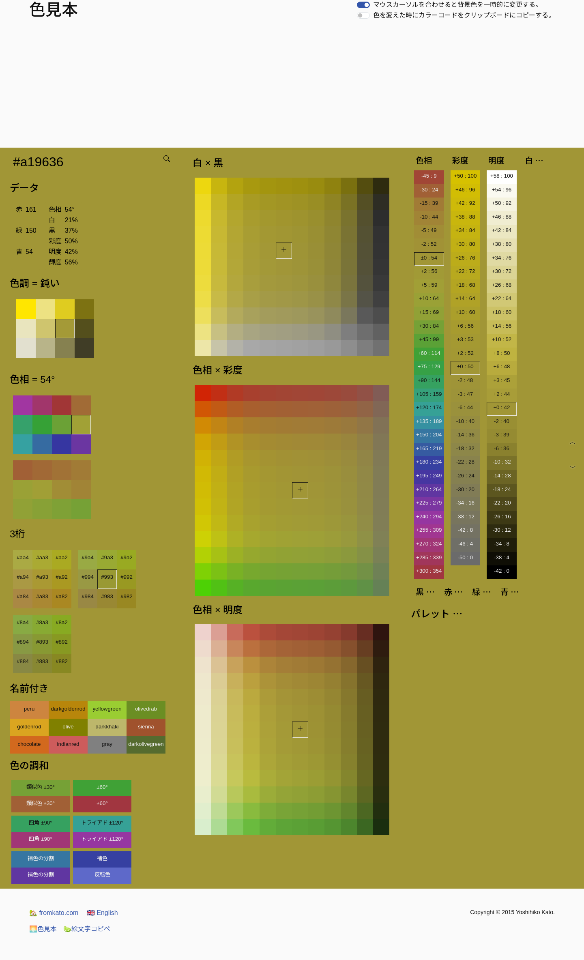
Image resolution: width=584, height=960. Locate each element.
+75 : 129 (429, 366)
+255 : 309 (429, 530)
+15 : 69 (429, 312)
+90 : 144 (429, 380)
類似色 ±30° (40, 787)
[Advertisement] (292, 87)
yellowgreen (106, 709)
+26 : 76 (465, 258)
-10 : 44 (429, 217)
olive (67, 727)
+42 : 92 (465, 203)
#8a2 (62, 622)
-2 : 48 (465, 380)
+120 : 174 (429, 407)
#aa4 (23, 557)
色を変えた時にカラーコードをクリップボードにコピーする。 (464, 15)
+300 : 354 (429, 571)
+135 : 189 (429, 421)
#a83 (42, 596)
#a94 (23, 577)
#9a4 (88, 557)
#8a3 (42, 622)
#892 (62, 642)
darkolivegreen (145, 744)
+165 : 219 (429, 448)
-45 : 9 (429, 176)
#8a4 (23, 622)
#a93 (42, 577)
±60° (102, 787)
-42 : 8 (465, 530)
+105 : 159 (429, 394)
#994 (88, 577)
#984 (88, 596)
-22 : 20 (501, 503)
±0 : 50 (465, 366)
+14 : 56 (502, 326)
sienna (146, 727)
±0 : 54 (429, 258)
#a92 (62, 577)
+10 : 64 (429, 298)
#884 (23, 661)
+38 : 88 (465, 217)
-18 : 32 (465, 448)
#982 (126, 596)
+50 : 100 (465, 176)
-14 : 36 (465, 435)
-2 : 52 (429, 244)
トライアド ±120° (102, 823)
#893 (42, 642)
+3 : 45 (501, 380)
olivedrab (146, 709)
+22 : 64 (502, 298)
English (102, 912)
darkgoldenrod (68, 709)
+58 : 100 (501, 176)
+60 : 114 (429, 353)
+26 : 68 (502, 285)
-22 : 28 (465, 462)
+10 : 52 (502, 339)
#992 (126, 577)
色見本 (43, 929)
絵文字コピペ (86, 929)
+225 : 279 (429, 503)
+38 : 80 (502, 244)
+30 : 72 (502, 271)
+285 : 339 (429, 557)
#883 (42, 661)
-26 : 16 (501, 516)
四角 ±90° (40, 823)
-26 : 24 (465, 475)
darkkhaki (106, 727)
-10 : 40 (465, 421)
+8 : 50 (501, 353)
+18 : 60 (502, 312)
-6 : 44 (465, 407)
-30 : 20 (465, 489)
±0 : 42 (502, 407)
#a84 (23, 596)
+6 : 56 (465, 326)
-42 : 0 (501, 571)
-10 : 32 (501, 462)
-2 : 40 (501, 421)
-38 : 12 (465, 516)
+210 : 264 (429, 489)
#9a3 (107, 557)
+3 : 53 (465, 339)
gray (107, 744)
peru (29, 709)
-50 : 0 (465, 557)
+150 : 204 (429, 435)
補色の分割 (41, 858)
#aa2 (62, 557)
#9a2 (126, 557)
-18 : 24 (501, 489)
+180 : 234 (429, 462)
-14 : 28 (501, 475)
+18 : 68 (465, 285)
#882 (62, 661)
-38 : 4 (501, 557)
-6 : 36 (501, 448)
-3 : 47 (465, 394)
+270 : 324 (429, 544)
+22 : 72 (465, 271)
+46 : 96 (465, 190)
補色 (102, 858)
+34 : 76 (502, 258)
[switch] (363, 5)
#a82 (62, 596)
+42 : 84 (502, 230)
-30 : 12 (501, 530)
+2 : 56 (429, 271)
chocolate (29, 744)
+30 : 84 (429, 326)
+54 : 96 (502, 190)
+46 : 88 (502, 217)
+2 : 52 (465, 353)
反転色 (102, 875)
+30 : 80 (465, 244)
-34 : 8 (501, 544)
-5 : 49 (429, 230)
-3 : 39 (501, 435)
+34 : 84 (465, 230)
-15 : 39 (429, 203)
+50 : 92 (502, 203)
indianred (68, 744)
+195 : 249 (429, 475)
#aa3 (42, 557)
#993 (107, 577)
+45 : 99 (429, 339)
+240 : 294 (429, 516)
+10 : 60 (465, 312)
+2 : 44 (501, 394)
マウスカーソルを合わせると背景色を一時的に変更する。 (457, 4)
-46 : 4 (465, 544)
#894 (23, 642)
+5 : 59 (429, 285)
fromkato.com (53, 912)
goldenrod (29, 727)
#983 (107, 596)
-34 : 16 (465, 503)
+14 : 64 (465, 298)
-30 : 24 (429, 190)
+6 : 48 (501, 366)
